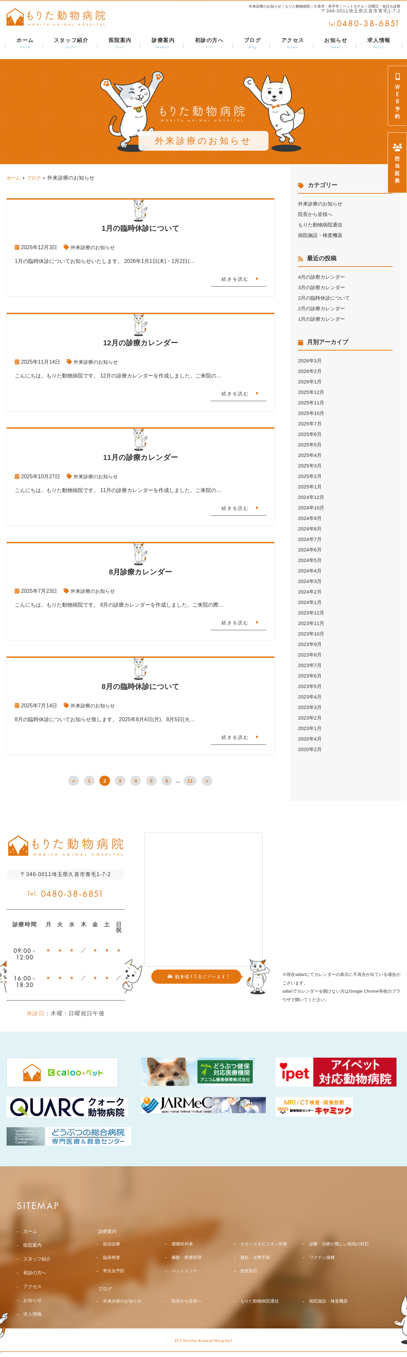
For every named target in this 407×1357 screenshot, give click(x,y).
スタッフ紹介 (71, 43)
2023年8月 (310, 654)
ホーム (25, 43)
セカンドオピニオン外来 (265, 1244)
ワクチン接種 (323, 1268)
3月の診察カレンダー (323, 287)
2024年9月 (310, 518)
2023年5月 (310, 686)
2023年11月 (312, 623)
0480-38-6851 (73, 893)
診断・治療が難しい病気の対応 (339, 1249)
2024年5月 (310, 560)
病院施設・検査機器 (321, 235)
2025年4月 (310, 455)
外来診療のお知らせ (94, 247)
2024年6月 (310, 549)
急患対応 (249, 1282)
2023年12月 (312, 612)
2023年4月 (310, 697)
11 (190, 781)
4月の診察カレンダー (323, 277)
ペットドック (185, 1282)
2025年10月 (312, 413)
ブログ (252, 43)
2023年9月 (310, 644)
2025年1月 (310, 486)
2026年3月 (310, 360)
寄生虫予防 (114, 1282)
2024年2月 (310, 591)
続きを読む (235, 279)
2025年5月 (310, 444)
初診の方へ (209, 43)
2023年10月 (312, 633)
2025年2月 (310, 476)
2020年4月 (310, 739)
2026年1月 (310, 381)
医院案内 (120, 43)
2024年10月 (312, 507)
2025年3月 (310, 465)
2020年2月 (310, 749)
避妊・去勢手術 (256, 1268)
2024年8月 (310, 528)
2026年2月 (310, 371)
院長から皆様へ (316, 214)
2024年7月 (310, 539)
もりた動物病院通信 (321, 224)
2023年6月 (310, 675)
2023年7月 (310, 665)
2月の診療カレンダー (323, 308)
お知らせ (335, 43)
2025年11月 (312, 402)
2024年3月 (310, 581)
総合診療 (112, 1244)
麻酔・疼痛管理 (188, 1268)
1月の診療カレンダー (323, 319)
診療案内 (163, 43)
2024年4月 (310, 570)
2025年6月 (310, 434)
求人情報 (378, 43)
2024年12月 (312, 497)
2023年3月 (310, 707)
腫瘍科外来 (183, 1244)
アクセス (292, 43)
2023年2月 (310, 718)
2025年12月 (312, 392)
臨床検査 (112, 1268)
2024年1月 (310, 602)
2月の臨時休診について (325, 298)
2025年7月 (310, 423)
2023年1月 (310, 728)
